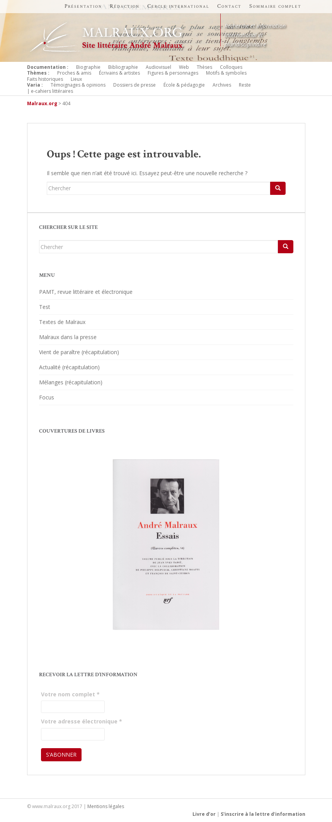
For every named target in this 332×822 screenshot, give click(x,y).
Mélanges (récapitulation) (70, 382)
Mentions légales (105, 806)
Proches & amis (74, 73)
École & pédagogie (184, 85)
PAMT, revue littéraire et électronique (86, 291)
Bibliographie (123, 67)
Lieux (76, 79)
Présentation (83, 6)
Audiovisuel (158, 67)
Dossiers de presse (134, 85)
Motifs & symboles (226, 73)
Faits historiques (45, 79)
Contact (229, 6)
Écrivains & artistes (119, 73)
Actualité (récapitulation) (69, 367)
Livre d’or (204, 814)
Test (44, 306)
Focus (46, 397)
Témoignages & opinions (78, 85)
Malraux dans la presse (68, 337)
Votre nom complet (70, 694)
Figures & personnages (173, 73)
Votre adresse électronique (81, 721)
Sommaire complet (275, 6)
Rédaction (125, 6)
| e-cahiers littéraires (50, 91)
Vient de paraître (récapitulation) (79, 352)
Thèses (204, 67)
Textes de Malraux (62, 322)
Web (184, 67)
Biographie (88, 67)
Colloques (231, 67)
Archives (222, 85)
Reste (245, 85)
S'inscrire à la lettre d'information (263, 814)
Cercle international (178, 6)
